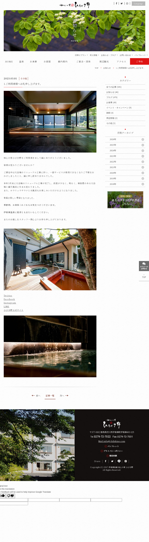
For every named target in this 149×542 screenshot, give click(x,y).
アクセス (121, 61)
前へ (36, 395)
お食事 (33, 61)
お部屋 (47, 61)
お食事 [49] (111, 102)
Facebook (9, 299)
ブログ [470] (111, 97)
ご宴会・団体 (83, 61)
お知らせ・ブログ (108, 55)
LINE (6, 306)
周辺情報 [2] (111, 118)
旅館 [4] (109, 113)
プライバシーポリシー (113, 451)
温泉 (21, 61)
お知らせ (107, 68)
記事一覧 (50, 395)
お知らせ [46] (112, 92)
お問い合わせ (125, 55)
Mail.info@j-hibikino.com (111, 441)
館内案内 (63, 61)
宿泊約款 (113, 455)
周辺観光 (104, 61)
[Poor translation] (10, 495)
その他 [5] (110, 123)
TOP (96, 68)
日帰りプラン (80, 55)
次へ (64, 395)
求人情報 (93, 55)
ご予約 (139, 61)
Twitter (8, 295)
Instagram (10, 302)
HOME (9, 61)
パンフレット (140, 55)
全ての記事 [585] (113, 87)
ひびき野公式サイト (14, 310)
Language (138, 3)
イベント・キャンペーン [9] (118, 107)
